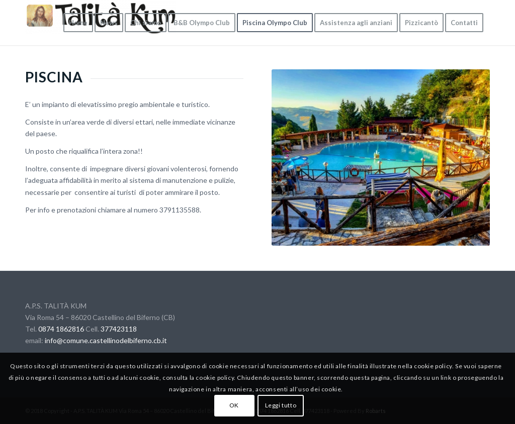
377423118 (119, 329)
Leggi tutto (281, 405)
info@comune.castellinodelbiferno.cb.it (106, 340)
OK (234, 405)
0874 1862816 (61, 329)
